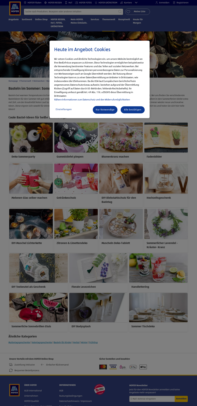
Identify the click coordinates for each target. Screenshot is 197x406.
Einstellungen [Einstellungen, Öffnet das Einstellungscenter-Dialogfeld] (64, 109)
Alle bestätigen (132, 110)
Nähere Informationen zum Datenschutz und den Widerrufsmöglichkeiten (92, 100)
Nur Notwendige (105, 110)
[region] (100, 79)
